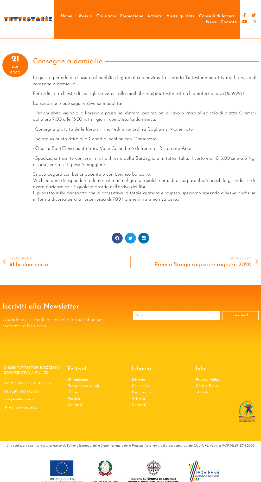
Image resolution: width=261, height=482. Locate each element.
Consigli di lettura (217, 16)
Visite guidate (180, 16)
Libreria (84, 16)
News (211, 22)
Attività (155, 16)
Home (66, 16)
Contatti (229, 22)
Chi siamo (106, 16)
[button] (117, 238)
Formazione (131, 16)
